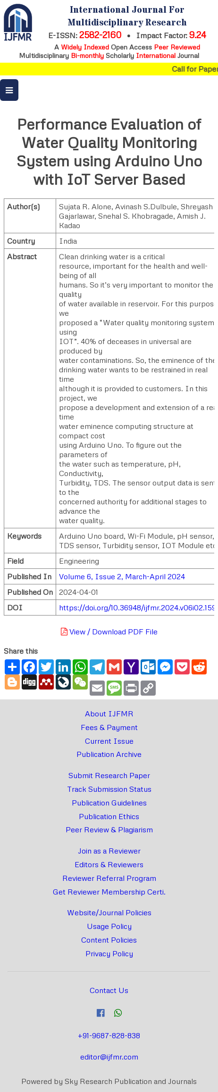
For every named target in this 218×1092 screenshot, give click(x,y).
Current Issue (109, 741)
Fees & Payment (109, 727)
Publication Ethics (109, 816)
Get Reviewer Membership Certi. (109, 891)
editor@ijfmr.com (109, 1056)
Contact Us (109, 990)
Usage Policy (109, 926)
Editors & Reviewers (109, 864)
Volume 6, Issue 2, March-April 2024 (122, 576)
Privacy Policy (109, 953)
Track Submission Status (109, 789)
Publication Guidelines (109, 802)
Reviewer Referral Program (109, 878)
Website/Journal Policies (109, 912)
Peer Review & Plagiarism (109, 829)
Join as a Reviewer (109, 850)
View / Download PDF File (109, 631)
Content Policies (109, 939)
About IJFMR (109, 713)
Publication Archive (109, 754)
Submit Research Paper (109, 775)
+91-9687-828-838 (109, 1035)
